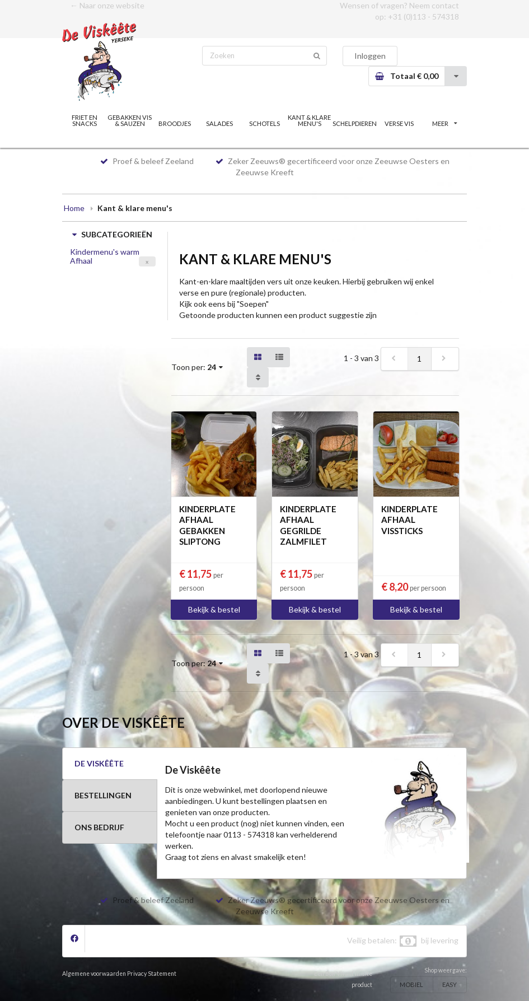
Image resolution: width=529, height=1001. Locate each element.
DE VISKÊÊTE (99, 763)
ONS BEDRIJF (99, 827)
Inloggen (370, 55)
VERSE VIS (399, 123)
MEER (444, 123)
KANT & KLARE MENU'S (309, 120)
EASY (449, 984)
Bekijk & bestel (214, 609)
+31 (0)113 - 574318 (423, 16)
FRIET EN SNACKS (84, 120)
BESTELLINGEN (103, 795)
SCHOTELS (264, 123)
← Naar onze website (107, 5)
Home (74, 208)
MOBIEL (411, 984)
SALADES (219, 123)
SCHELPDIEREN (355, 123)
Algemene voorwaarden (94, 973)
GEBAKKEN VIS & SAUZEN (129, 120)
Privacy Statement (151, 973)
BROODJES (174, 123)
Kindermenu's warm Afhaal (104, 256)
